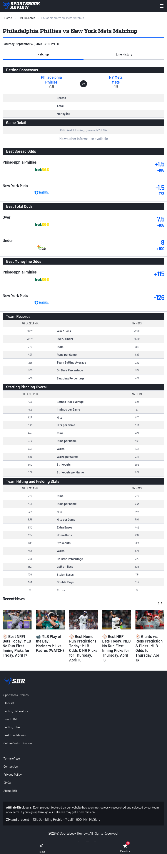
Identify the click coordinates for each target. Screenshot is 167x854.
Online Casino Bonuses (17, 743)
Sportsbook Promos (15, 695)
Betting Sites (11, 727)
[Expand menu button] (161, 6)
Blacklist (8, 703)
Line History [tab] (124, 54)
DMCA (7, 782)
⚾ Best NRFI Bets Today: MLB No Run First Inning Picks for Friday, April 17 (17, 646)
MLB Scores (27, 18)
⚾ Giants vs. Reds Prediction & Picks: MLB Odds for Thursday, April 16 (149, 648)
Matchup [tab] (43, 54)
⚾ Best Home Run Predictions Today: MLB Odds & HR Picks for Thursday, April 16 (83, 648)
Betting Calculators (15, 711)
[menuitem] (83, 695)
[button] (43, 54)
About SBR (10, 790)
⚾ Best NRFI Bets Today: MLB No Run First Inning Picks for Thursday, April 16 (116, 648)
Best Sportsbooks (14, 735)
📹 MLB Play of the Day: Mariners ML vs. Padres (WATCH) (50, 643)
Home (8, 18)
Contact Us (10, 766)
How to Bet (10, 719)
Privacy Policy (12, 774)
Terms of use (11, 758)
